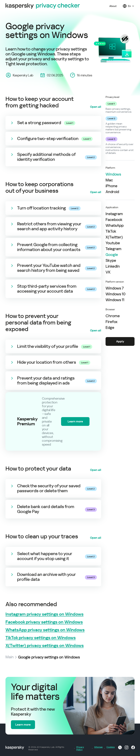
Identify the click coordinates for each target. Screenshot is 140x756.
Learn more (75, 421)
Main (9, 657)
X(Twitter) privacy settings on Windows (44, 645)
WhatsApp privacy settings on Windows (45, 629)
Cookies (110, 747)
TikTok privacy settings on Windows (40, 637)
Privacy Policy (80, 748)
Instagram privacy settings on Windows (44, 614)
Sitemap (98, 747)
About (113, 6)
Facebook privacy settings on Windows (44, 622)
